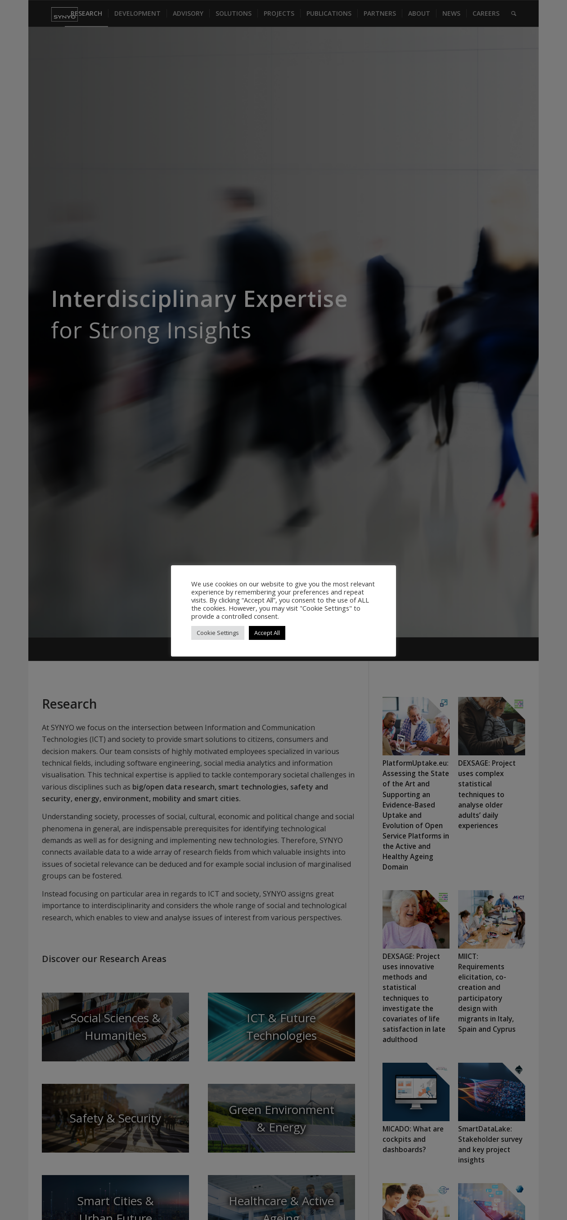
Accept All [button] (267, 633)
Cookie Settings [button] (218, 633)
